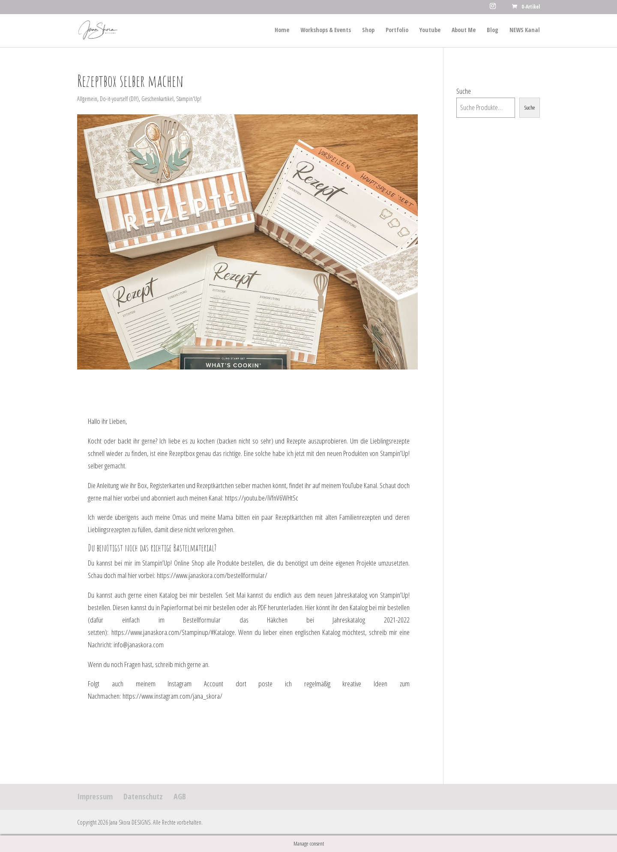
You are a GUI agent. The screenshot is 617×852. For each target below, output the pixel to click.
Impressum (95, 796)
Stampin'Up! (188, 99)
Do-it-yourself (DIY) (119, 99)
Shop (368, 30)
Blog (492, 30)
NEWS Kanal (524, 30)
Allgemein (87, 99)
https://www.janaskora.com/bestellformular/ (212, 575)
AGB (180, 796)
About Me (464, 30)
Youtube (429, 30)
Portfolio (397, 30)
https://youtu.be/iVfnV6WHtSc (261, 498)
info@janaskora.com (139, 644)
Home (282, 30)
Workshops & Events (325, 30)
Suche (463, 91)
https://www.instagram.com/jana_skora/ (172, 696)
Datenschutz (143, 796)
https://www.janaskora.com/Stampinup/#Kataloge (173, 632)
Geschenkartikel (157, 99)
